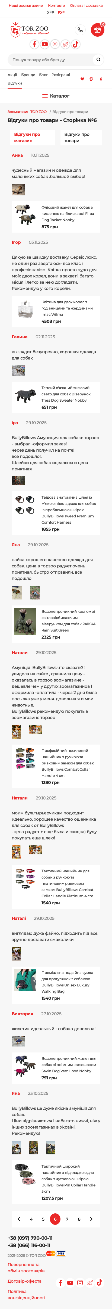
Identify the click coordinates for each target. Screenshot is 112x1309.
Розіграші (61, 75)
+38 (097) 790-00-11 (80, 29)
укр (50, 12)
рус (61, 12)
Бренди (28, 75)
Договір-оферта (24, 1281)
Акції (12, 75)
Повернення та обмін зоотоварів (26, 1267)
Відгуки (15, 83)
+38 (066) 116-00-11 (29, 1245)
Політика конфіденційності (26, 1294)
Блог (43, 75)
